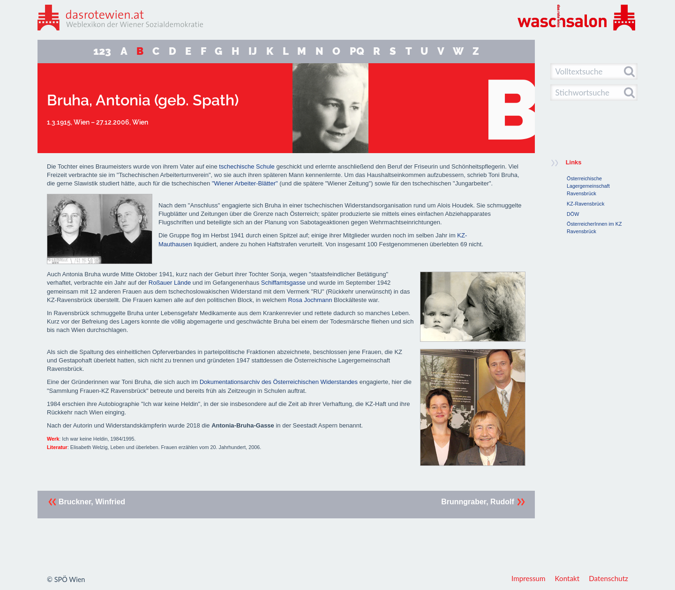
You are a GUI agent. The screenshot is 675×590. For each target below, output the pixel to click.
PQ (357, 51)
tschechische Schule (247, 166)
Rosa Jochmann (310, 299)
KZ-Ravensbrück (585, 203)
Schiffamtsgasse (283, 282)
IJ (252, 51)
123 (102, 51)
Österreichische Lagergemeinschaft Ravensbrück (588, 186)
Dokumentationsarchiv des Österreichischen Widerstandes (279, 381)
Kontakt (567, 578)
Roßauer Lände (170, 282)
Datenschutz (608, 578)
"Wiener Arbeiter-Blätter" (245, 183)
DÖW (573, 214)
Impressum (528, 578)
